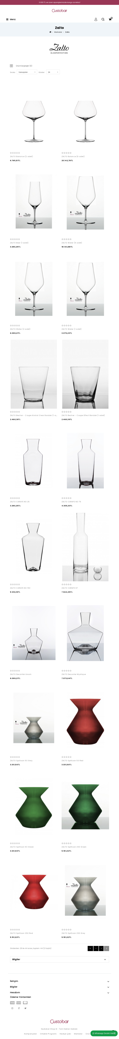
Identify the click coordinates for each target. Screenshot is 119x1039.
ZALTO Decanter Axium (21, 674)
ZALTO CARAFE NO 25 (20, 502)
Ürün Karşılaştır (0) (24, 66)
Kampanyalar (30, 1034)
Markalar (58, 32)
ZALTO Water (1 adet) (72, 329)
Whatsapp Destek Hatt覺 (104, 1033)
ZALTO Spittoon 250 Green (74, 847)
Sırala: (12, 72)
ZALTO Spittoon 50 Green (22, 847)
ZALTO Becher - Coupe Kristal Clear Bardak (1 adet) (35, 415)
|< (90, 948)
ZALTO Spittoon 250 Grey (73, 933)
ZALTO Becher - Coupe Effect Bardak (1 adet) (83, 415)
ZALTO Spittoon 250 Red (21, 933)
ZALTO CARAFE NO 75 (71, 502)
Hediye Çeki (65, 1034)
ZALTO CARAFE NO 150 (20, 588)
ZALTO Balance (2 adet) (21, 156)
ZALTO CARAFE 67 (70, 588)
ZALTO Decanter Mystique (74, 674)
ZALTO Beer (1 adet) (19, 243)
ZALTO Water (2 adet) (20, 329)
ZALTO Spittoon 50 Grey (21, 760)
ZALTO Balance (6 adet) (73, 156)
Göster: (42, 72)
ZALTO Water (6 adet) (72, 243)
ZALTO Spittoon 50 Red (72, 760)
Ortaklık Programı (48, 1034)
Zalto (67, 32)
